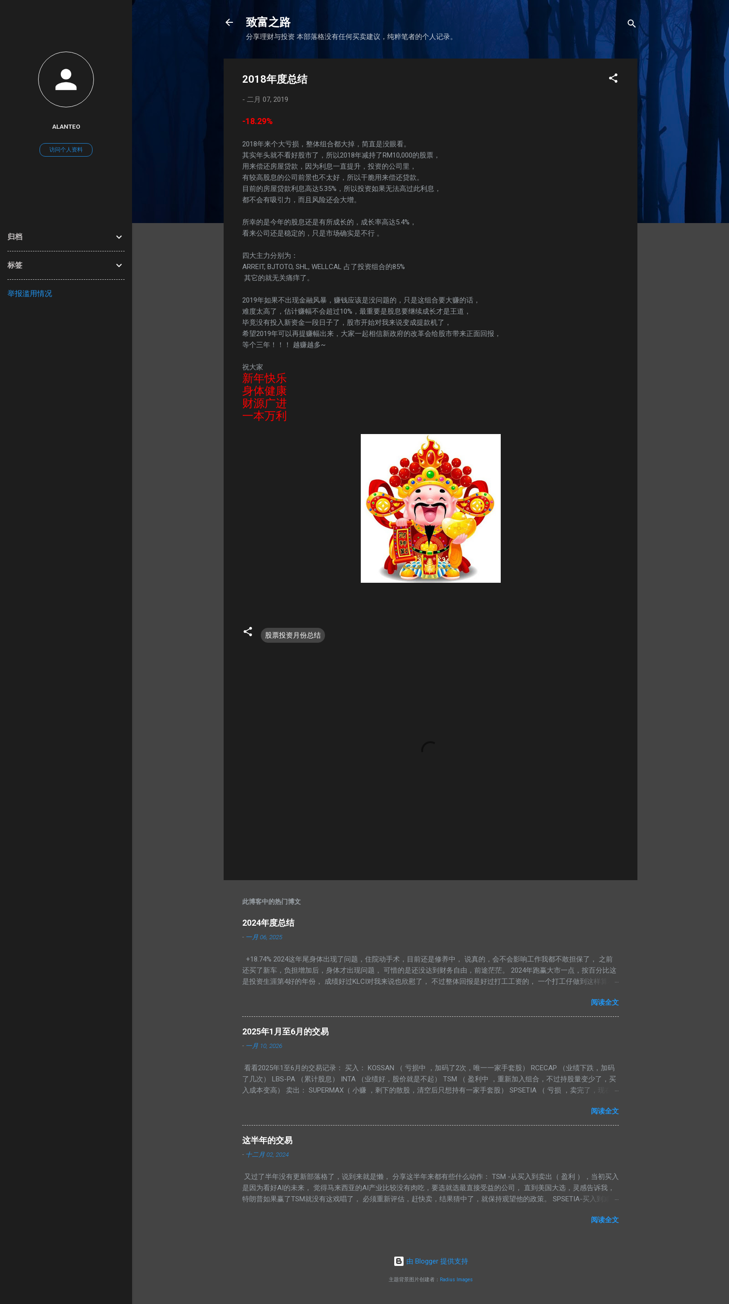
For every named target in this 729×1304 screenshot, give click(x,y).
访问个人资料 (66, 149)
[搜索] (631, 25)
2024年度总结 (268, 923)
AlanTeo (66, 126)
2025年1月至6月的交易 (285, 1031)
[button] (613, 79)
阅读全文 (605, 1002)
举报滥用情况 (29, 293)
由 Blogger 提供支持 (430, 1261)
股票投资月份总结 (293, 635)
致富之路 (268, 22)
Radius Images (456, 1280)
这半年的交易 (267, 1140)
